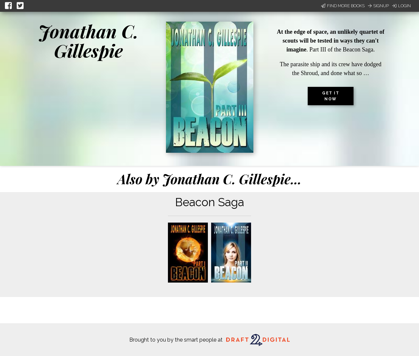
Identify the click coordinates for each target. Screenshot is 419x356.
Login (401, 5)
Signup (378, 5)
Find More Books (343, 5)
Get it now (330, 96)
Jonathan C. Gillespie (88, 40)
